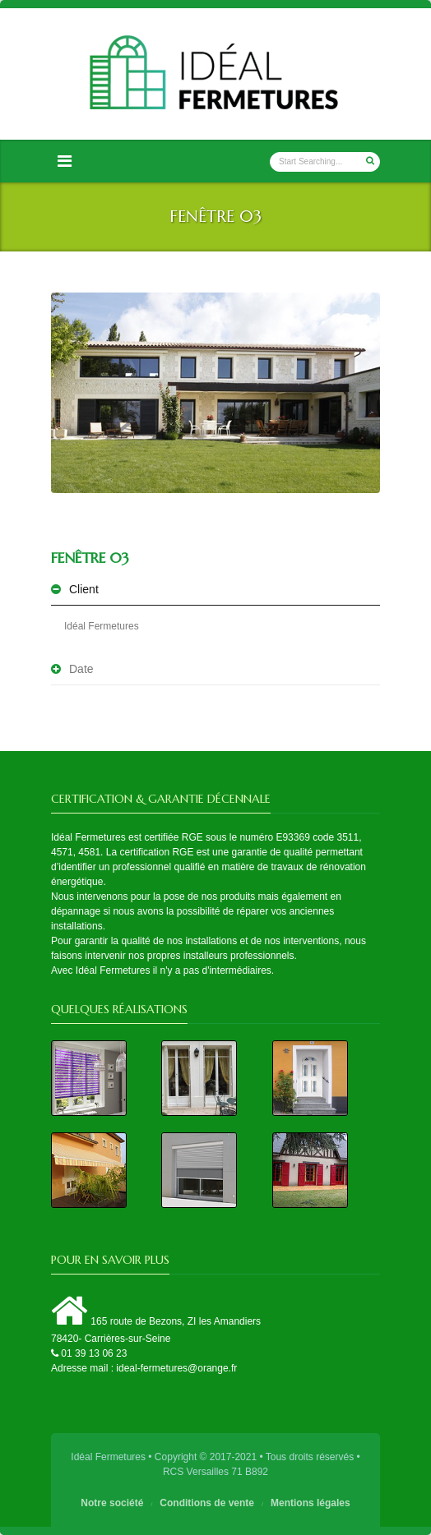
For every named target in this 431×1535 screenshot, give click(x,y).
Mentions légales (310, 1503)
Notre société (112, 1503)
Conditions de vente (207, 1503)
